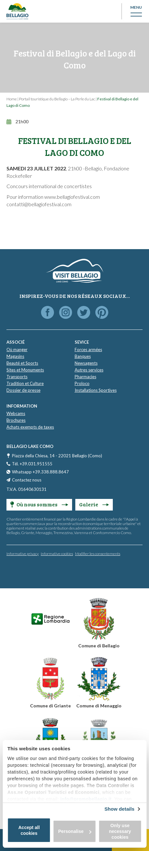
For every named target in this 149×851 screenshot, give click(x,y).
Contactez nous (26, 479)
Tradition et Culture (25, 383)
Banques (83, 356)
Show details (119, 809)
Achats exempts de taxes (30, 427)
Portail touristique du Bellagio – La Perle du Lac (57, 98)
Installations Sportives (96, 390)
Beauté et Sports (22, 363)
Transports (16, 376)
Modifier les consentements (97, 553)
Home (11, 98)
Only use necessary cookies (120, 831)
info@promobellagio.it (86, 799)
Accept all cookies (29, 830)
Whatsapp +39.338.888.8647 (40, 471)
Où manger (16, 349)
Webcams (15, 413)
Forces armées (88, 349)
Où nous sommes (39, 504)
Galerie (94, 504)
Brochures (16, 420)
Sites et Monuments (25, 369)
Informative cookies (57, 553)
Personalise (74, 831)
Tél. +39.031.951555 (32, 463)
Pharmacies (85, 376)
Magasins (15, 356)
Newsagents (86, 363)
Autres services (89, 369)
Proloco (82, 383)
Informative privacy (22, 553)
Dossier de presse (23, 390)
